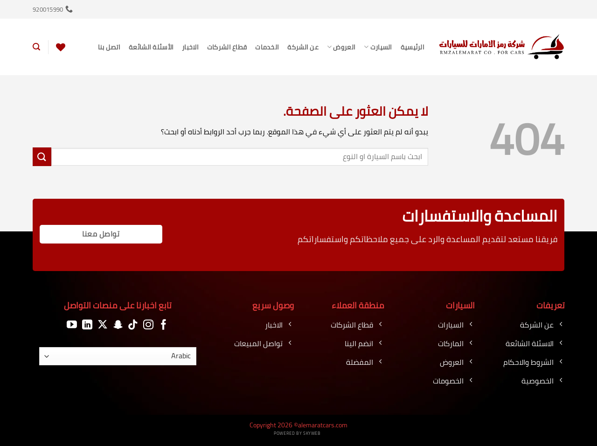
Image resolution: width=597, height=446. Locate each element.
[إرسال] (42, 156)
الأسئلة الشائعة (151, 47)
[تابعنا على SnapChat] (118, 324)
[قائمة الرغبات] (60, 47)
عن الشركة (303, 47)
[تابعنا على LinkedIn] (87, 324)
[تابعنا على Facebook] (164, 324)
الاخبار (190, 47)
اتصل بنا (109, 47)
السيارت (378, 47)
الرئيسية (412, 47)
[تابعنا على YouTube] (72, 324)
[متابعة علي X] (102, 324)
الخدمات (267, 47)
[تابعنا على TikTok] (133, 324)
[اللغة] (118, 356)
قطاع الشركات (227, 47)
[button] (36, 47)
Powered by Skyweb (297, 433)
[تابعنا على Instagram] (148, 324)
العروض (341, 47)
